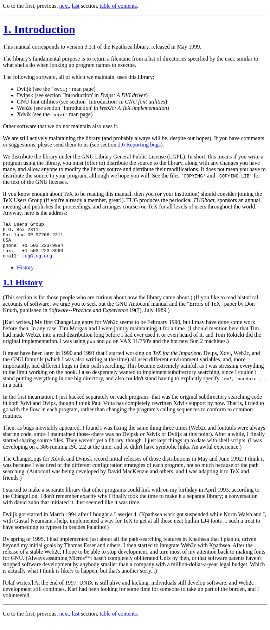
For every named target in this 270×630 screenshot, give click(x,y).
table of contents (118, 6)
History (25, 275)
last (75, 6)
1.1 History (23, 289)
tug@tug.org (37, 263)
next (64, 6)
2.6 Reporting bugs (139, 145)
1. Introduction (39, 29)
